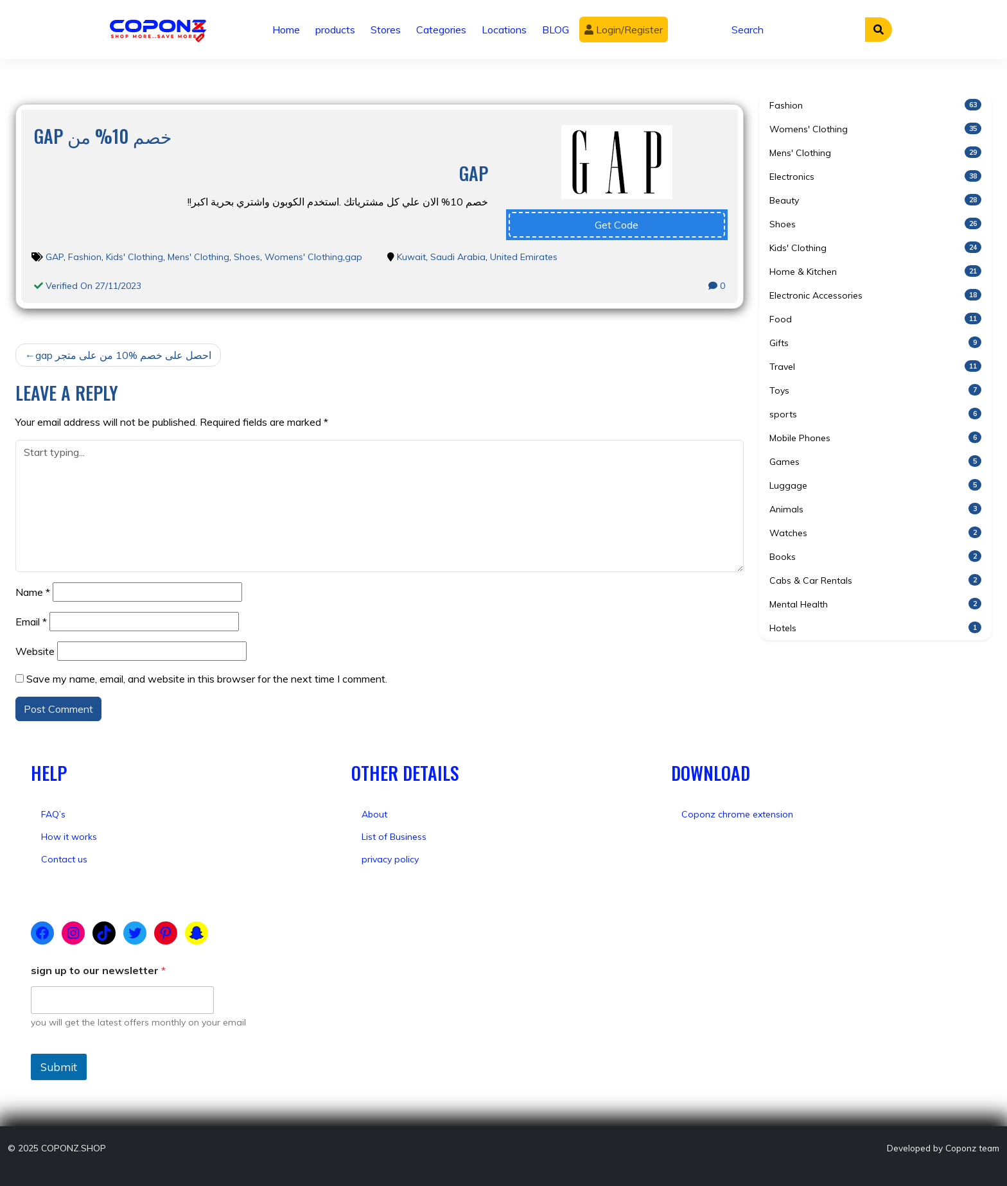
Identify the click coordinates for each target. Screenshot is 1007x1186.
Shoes (247, 257)
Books (875, 556)
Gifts (875, 342)
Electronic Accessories (875, 295)
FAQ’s (53, 814)
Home (286, 29)
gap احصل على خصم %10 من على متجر (123, 355)
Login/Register (623, 29)
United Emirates (523, 257)
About (374, 814)
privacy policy (390, 859)
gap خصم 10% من (102, 136)
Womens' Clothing (304, 257)
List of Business (394, 836)
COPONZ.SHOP (73, 1147)
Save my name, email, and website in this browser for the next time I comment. (206, 678)
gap (353, 257)
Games (875, 461)
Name (32, 592)
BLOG (555, 29)
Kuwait (411, 257)
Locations (504, 29)
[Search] (794, 29)
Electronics (875, 176)
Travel (875, 366)
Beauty (875, 200)
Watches (875, 533)
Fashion (84, 257)
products (335, 29)
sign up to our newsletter (98, 970)
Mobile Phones (875, 438)
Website (35, 651)
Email (31, 621)
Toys (875, 390)
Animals (875, 509)
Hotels (875, 628)
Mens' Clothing (198, 257)
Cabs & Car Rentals (875, 580)
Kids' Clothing (134, 257)
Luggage (875, 485)
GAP (55, 257)
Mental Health (875, 604)
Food (875, 319)
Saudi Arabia (458, 257)
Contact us (64, 859)
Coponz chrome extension (737, 814)
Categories (441, 29)
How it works (69, 836)
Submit (58, 1067)
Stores (386, 29)
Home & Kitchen (875, 271)
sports (875, 414)
